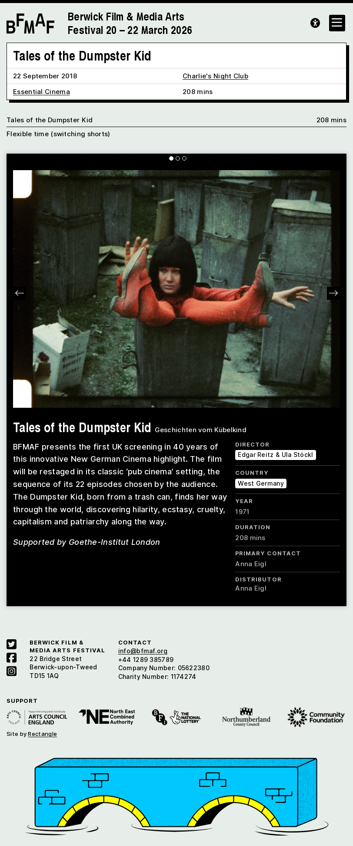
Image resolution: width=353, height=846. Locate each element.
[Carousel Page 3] (184, 158)
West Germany (261, 483)
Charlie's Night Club (215, 76)
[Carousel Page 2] (178, 158)
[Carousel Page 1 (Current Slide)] (171, 158)
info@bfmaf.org (142, 651)
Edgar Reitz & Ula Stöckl (275, 454)
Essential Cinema (41, 91)
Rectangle (42, 733)
